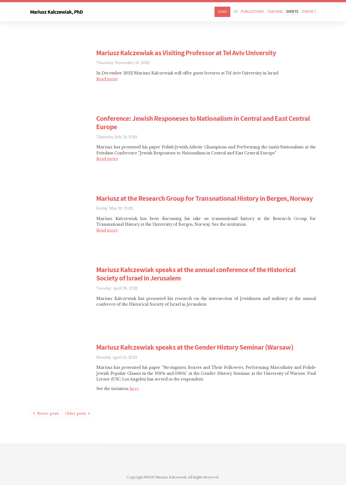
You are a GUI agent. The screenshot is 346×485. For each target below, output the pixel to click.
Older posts (77, 413)
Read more (107, 79)
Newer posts (46, 413)
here (134, 388)
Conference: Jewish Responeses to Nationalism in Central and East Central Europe (203, 122)
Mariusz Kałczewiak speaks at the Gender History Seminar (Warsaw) (194, 347)
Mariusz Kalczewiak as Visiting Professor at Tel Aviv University (186, 52)
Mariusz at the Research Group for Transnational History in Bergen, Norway (204, 198)
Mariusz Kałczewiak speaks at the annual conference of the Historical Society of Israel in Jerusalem (195, 273)
